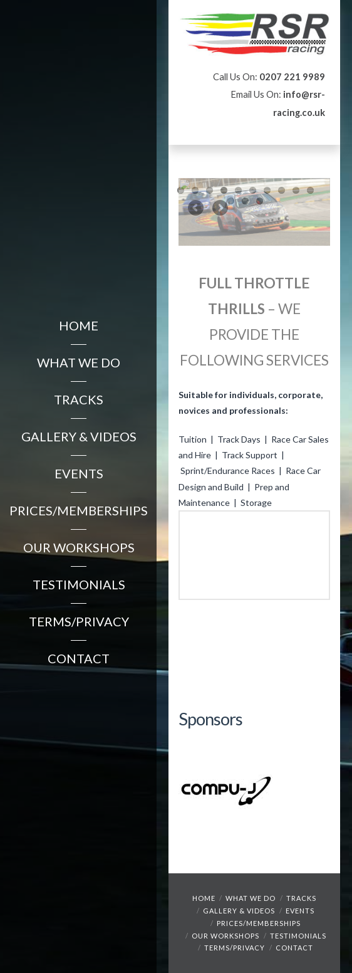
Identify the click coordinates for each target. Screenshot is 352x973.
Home (203, 898)
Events (300, 911)
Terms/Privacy (234, 948)
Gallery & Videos (239, 911)
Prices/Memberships (259, 923)
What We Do (250, 898)
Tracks (301, 898)
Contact (294, 948)
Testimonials (298, 936)
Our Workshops (225, 936)
